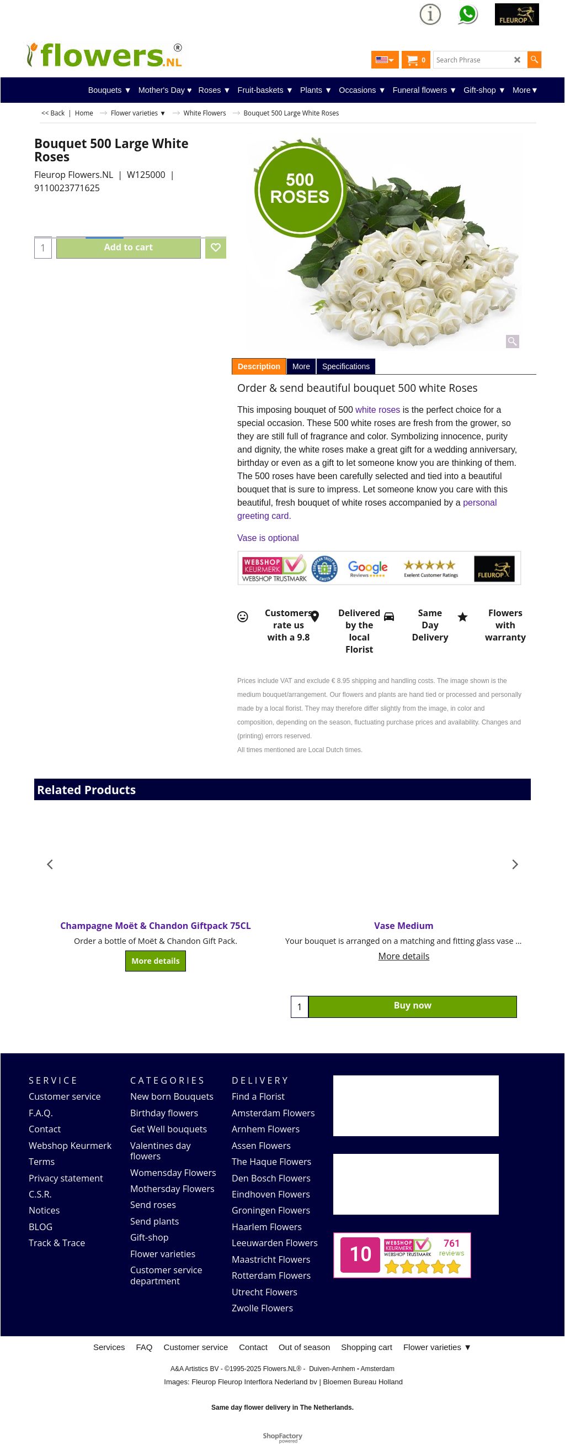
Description (259, 366)
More (301, 366)
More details (155, 960)
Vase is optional (268, 538)
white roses (378, 409)
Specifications (346, 366)
